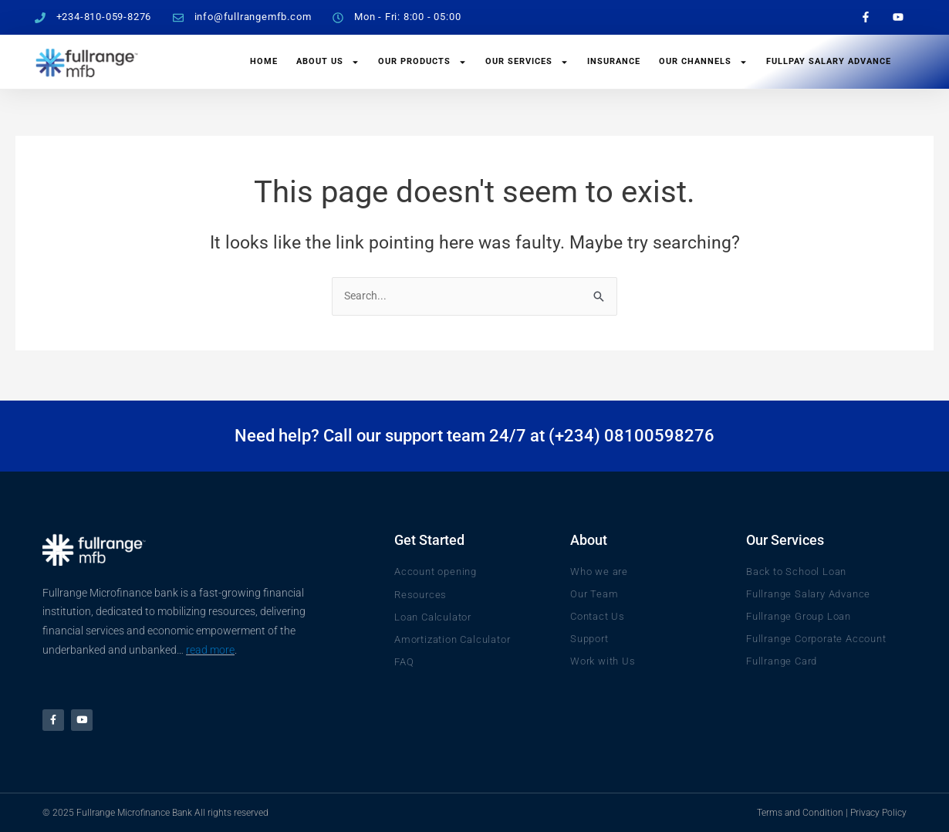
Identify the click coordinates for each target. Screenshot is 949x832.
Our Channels (703, 62)
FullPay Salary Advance (828, 61)
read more (210, 646)
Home (264, 61)
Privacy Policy (878, 812)
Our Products (422, 62)
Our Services (527, 62)
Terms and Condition (800, 812)
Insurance (613, 61)
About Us (328, 62)
